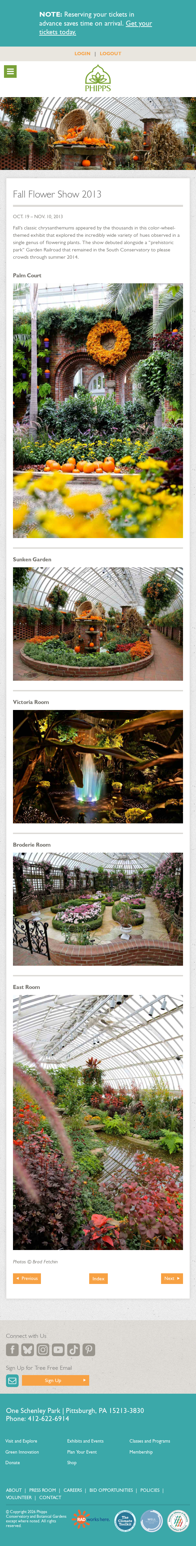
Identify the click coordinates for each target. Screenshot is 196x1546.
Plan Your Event (82, 1452)
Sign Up (53, 1380)
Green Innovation (22, 1452)
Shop (72, 1462)
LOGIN (83, 53)
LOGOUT (110, 53)
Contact (50, 1497)
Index (98, 1278)
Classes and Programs (149, 1441)
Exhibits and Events (85, 1441)
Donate (12, 1462)
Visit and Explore (21, 1441)
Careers (73, 1490)
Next (169, 1278)
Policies (149, 1490)
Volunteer (19, 1497)
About (14, 1490)
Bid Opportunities (111, 1490)
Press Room (42, 1490)
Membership (141, 1452)
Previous (30, 1278)
